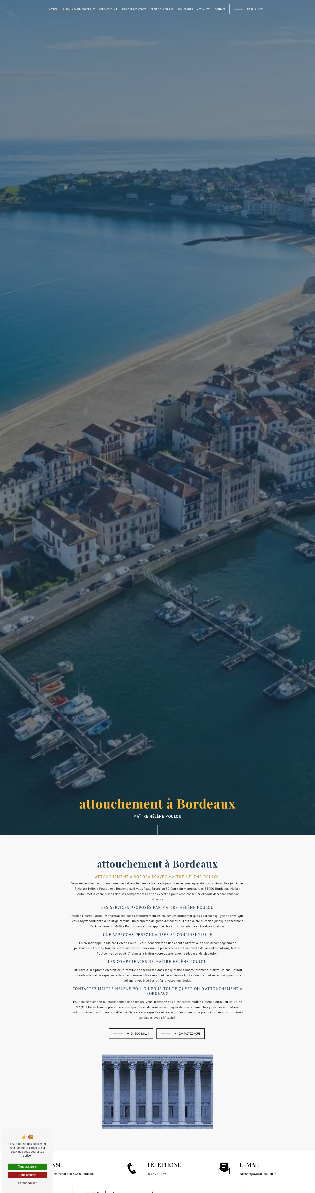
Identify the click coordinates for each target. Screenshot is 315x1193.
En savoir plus (138, 1034)
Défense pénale (108, 9)
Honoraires (185, 9)
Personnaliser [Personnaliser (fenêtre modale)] (27, 1183)
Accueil (53, 9)
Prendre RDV (255, 9)
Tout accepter (27, 1166)
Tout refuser (27, 1175)
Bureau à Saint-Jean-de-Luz (79, 9)
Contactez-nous (187, 1034)
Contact (220, 9)
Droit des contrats (134, 9)
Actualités (203, 9)
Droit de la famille (162, 9)
